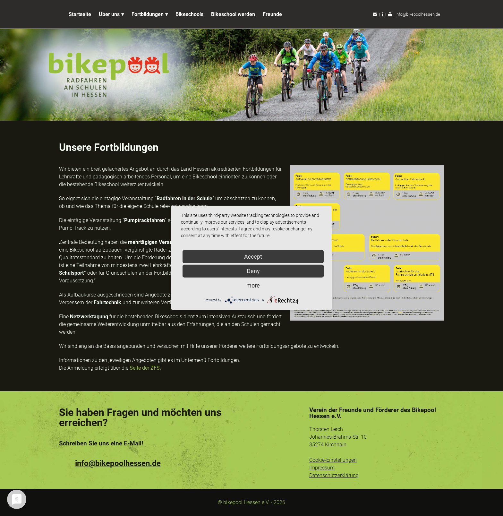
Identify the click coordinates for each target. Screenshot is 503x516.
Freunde (272, 14)
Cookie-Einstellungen (333, 460)
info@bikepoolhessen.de (418, 14)
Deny (253, 271)
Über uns (109, 14)
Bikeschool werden (233, 14)
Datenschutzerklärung (334, 475)
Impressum (322, 468)
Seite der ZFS (145, 368)
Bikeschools (189, 14)
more (253, 285)
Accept (253, 256)
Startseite (80, 14)
